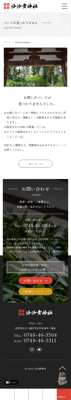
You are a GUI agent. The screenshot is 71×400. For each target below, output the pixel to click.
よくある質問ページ (35, 251)
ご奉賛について (33, 291)
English (14, 382)
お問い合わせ (33, 280)
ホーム (7, 42)
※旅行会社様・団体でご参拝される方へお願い (33, 267)
